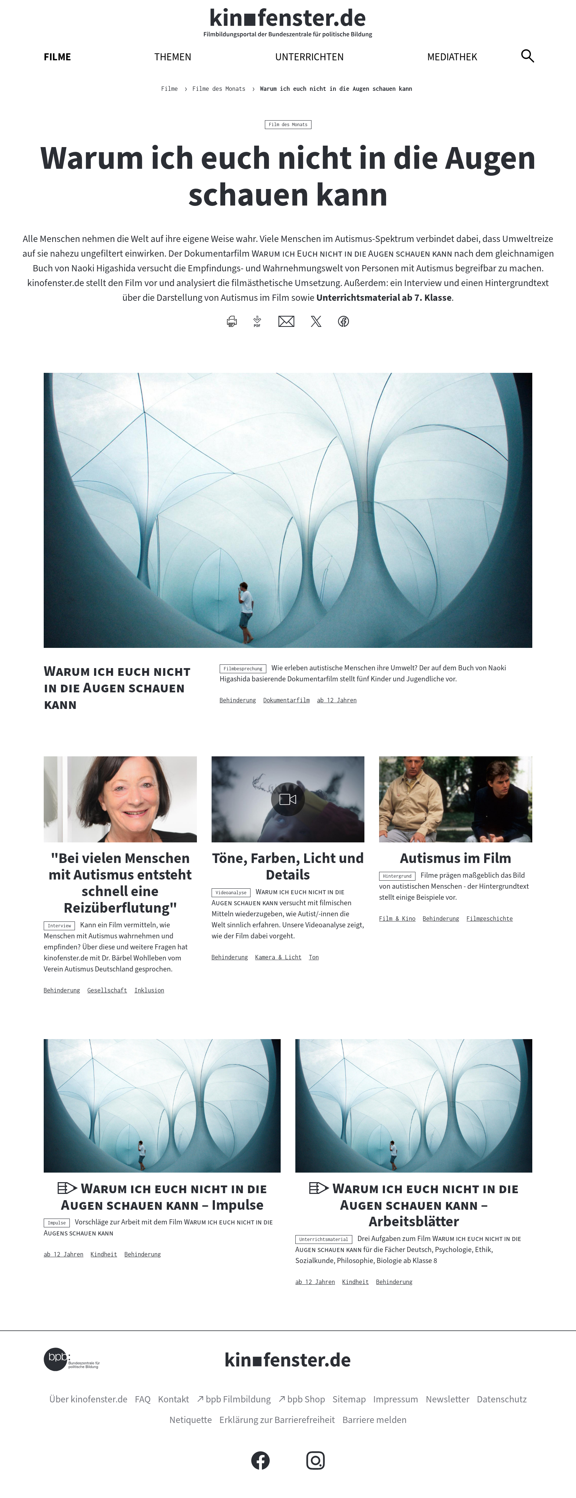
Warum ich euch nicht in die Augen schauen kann (336, 88)
